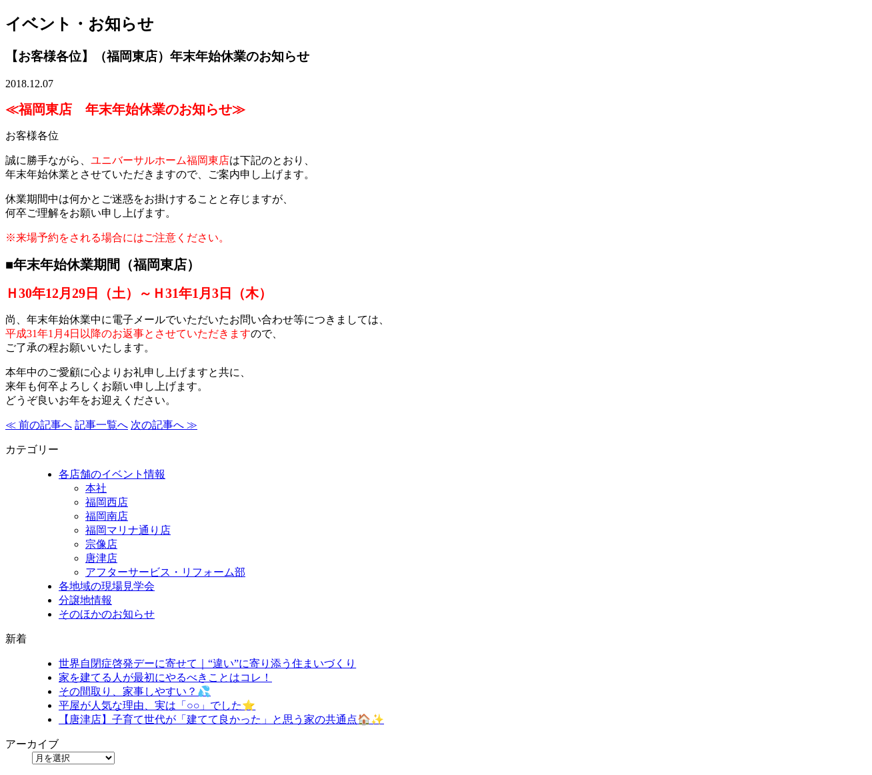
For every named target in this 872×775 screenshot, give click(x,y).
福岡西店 (106, 502)
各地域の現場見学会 (107, 586)
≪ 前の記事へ (38, 424)
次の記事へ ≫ (164, 424)
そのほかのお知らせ (107, 614)
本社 (96, 488)
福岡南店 (106, 516)
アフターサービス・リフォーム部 (165, 572)
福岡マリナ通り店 (128, 530)
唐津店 (101, 558)
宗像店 (101, 544)
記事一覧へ (101, 424)
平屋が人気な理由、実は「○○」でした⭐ (157, 705)
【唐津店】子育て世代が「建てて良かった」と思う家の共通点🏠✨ (221, 719)
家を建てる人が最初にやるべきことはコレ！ (165, 677)
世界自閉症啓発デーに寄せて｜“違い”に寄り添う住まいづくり (207, 663)
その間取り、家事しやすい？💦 (135, 691)
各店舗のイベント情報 (112, 474)
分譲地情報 (85, 600)
